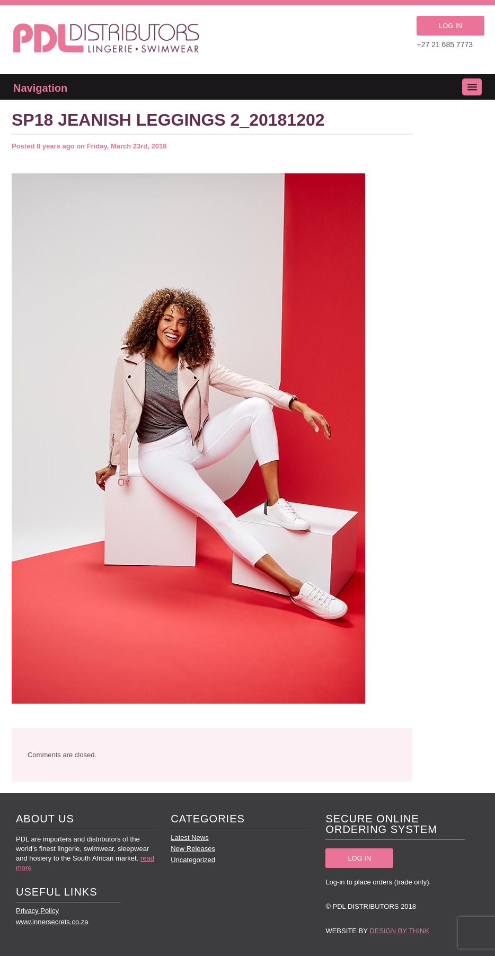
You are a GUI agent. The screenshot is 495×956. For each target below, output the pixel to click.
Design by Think (399, 931)
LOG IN (450, 26)
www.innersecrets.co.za (52, 922)
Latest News (190, 837)
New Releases (193, 849)
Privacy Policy (37, 911)
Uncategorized (193, 860)
